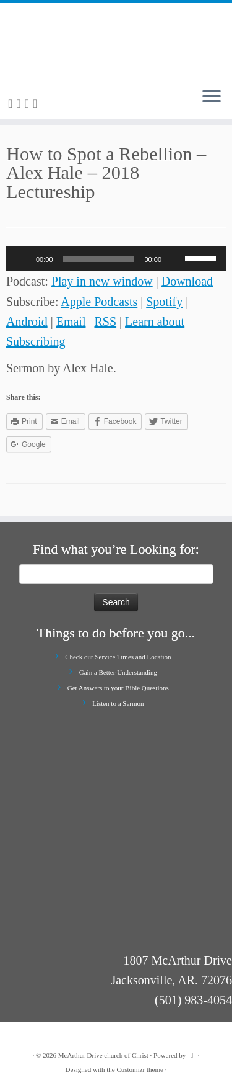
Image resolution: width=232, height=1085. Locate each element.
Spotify (164, 301)
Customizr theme (139, 1069)
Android (27, 321)
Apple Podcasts (99, 301)
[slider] (99, 259)
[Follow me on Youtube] (37, 103)
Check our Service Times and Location (118, 656)
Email (71, 321)
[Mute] (175, 259)
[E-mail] (20, 103)
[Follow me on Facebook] (29, 103)
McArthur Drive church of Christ (103, 1055)
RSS (105, 321)
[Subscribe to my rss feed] (12, 103)
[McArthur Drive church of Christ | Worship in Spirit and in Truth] (116, 40)
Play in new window (102, 281)
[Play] (22, 259)
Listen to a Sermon (118, 703)
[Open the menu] (211, 97)
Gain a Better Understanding (118, 672)
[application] (116, 258)
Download (187, 281)
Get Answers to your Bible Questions (118, 687)
